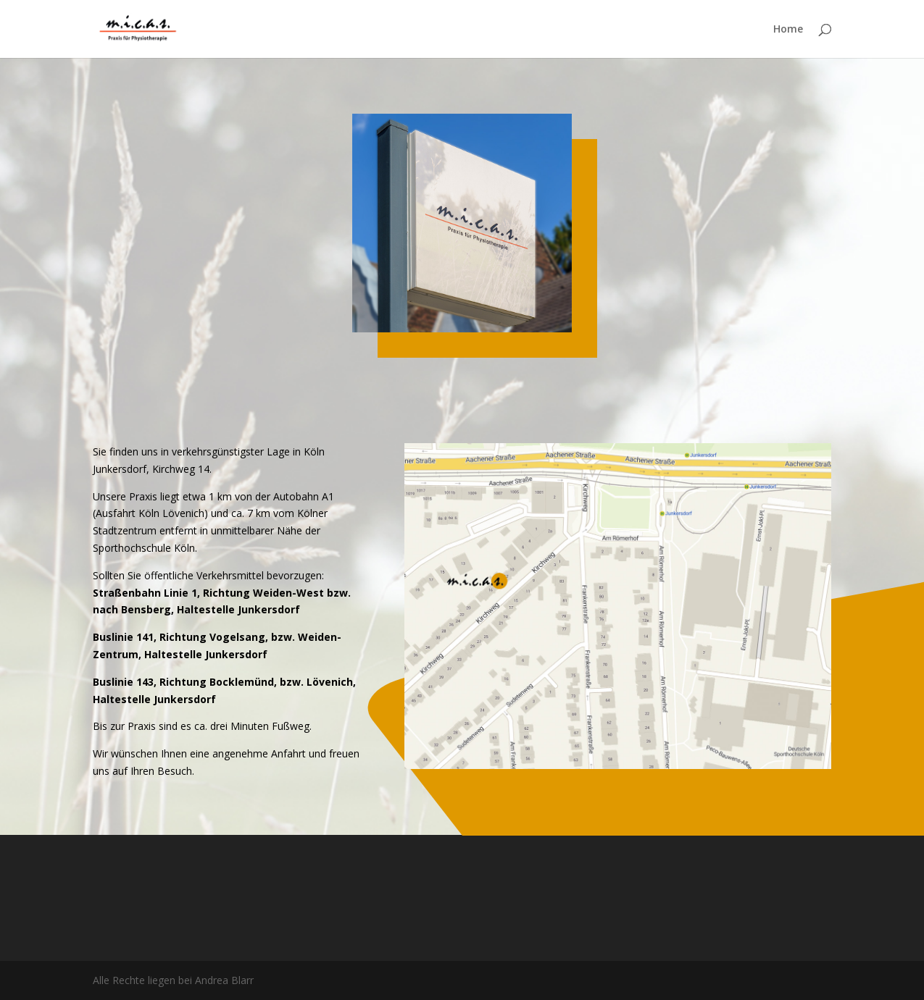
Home (788, 29)
